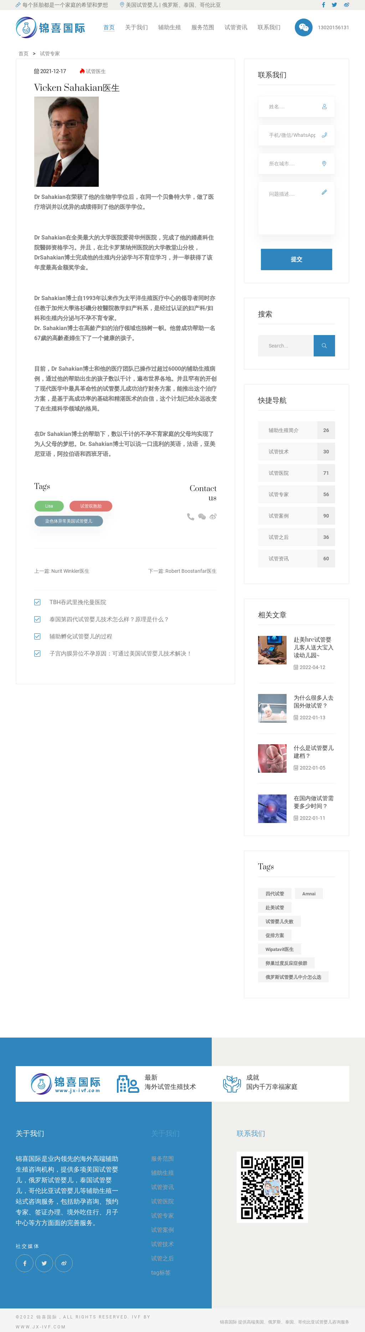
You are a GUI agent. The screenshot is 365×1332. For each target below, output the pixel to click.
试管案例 (162, 1229)
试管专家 (162, 1215)
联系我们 (269, 27)
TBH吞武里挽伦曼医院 (78, 602)
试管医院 (162, 1201)
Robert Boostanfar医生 (191, 571)
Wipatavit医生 (280, 949)
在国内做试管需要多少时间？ (314, 802)
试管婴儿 (114, 388)
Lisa (49, 506)
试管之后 (162, 1258)
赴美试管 (275, 907)
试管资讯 (236, 27)
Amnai (308, 893)
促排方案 (275, 935)
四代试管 (275, 893)
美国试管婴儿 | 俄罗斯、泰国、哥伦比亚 (170, 5)
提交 (296, 259)
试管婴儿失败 (279, 921)
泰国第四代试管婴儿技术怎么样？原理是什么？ (109, 619)
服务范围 (202, 27)
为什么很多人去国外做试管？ (314, 702)
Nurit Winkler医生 (70, 571)
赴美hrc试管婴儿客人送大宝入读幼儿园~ (314, 647)
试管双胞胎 (91, 506)
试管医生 (96, 71)
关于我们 (136, 27)
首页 (109, 27)
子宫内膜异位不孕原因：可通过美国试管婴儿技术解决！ (121, 653)
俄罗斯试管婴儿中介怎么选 (293, 977)
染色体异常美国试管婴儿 (68, 521)
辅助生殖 (169, 27)
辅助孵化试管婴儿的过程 (81, 636)
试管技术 (162, 1244)
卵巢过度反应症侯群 (286, 963)
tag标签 (161, 1272)
